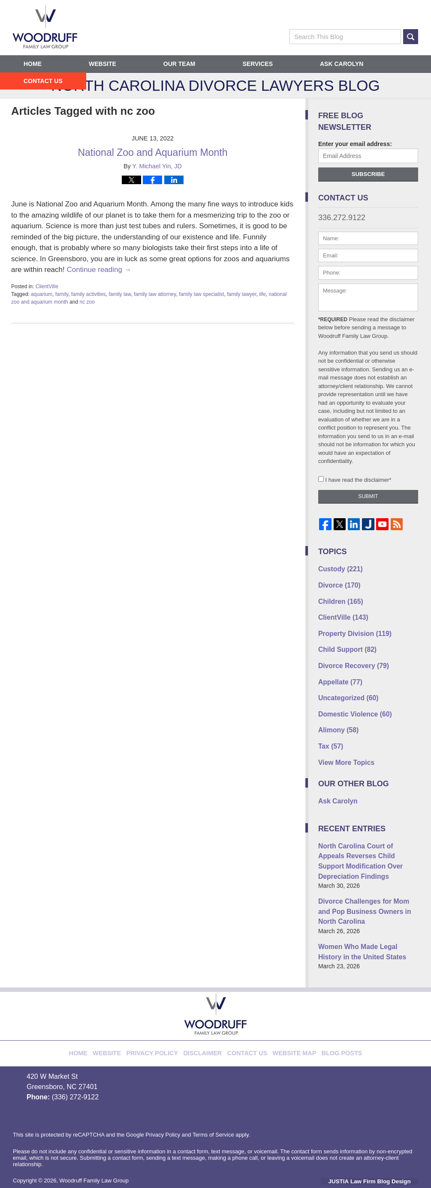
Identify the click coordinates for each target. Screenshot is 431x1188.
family (61, 294)
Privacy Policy (161, 1023)
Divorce (337, 583)
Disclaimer (206, 1023)
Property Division (351, 628)
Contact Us (43, 81)
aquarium (41, 294)
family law (120, 294)
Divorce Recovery (349, 658)
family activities (88, 294)
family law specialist (201, 294)
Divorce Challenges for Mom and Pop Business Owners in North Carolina (365, 889)
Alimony (336, 718)
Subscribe (368, 174)
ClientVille (47, 287)
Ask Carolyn (341, 63)
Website (102, 63)
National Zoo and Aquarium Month (152, 152)
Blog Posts (329, 1023)
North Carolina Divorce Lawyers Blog (45, 27)
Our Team (179, 63)
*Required (332, 319)
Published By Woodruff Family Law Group (375, 17)
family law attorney (155, 294)
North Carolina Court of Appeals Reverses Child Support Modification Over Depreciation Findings (364, 843)
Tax (329, 733)
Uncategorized (345, 688)
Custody (338, 568)
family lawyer (241, 294)
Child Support (344, 643)
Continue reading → (98, 270)
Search (410, 36)
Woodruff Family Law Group (94, 1155)
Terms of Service (213, 1109)
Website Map (287, 1023)
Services (257, 63)
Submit (368, 496)
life (262, 294)
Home (33, 63)
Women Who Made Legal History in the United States (368, 927)
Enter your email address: (355, 143)
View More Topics (343, 748)
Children (338, 598)
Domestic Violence (351, 703)
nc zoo (86, 302)
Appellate (338, 673)
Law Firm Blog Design (377, 1155)
